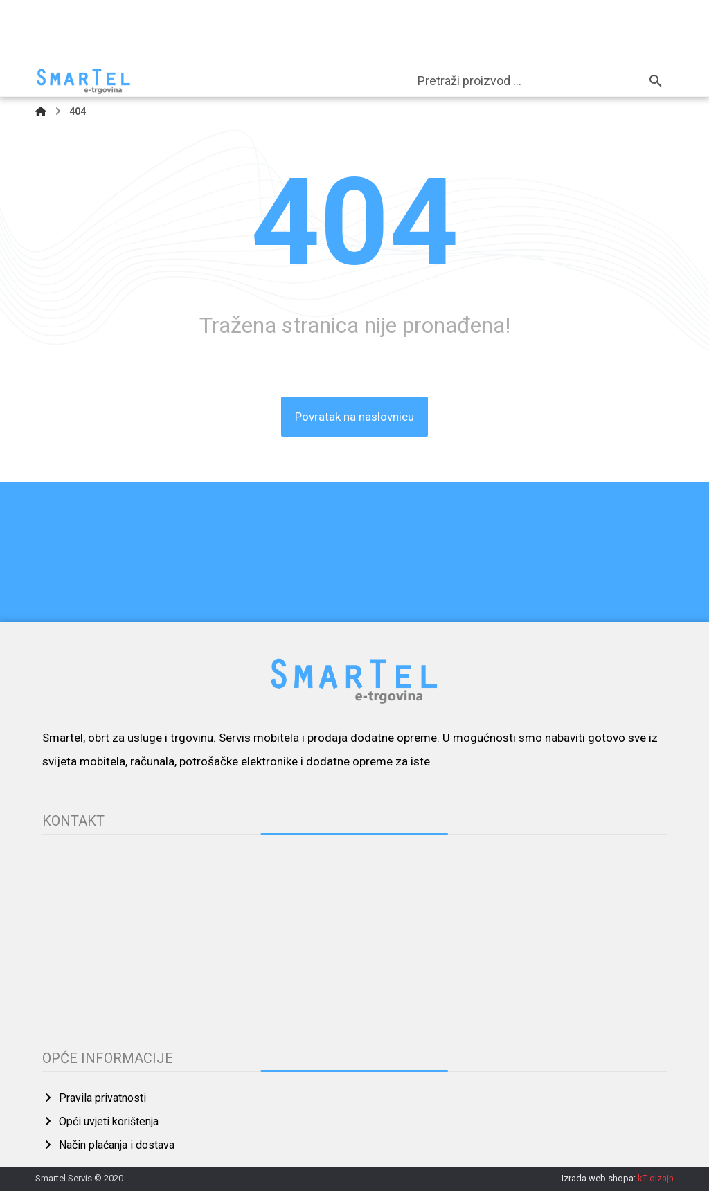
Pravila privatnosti (94, 1097)
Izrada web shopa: (599, 1178)
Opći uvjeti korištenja (100, 1121)
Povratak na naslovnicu (354, 417)
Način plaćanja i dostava (108, 1145)
